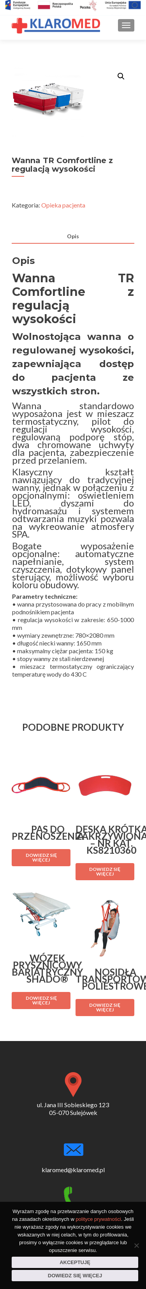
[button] (121, 76)
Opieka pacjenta (63, 205)
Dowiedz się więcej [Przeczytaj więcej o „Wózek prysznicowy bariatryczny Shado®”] (41, 1000)
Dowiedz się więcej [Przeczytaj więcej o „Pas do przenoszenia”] (41, 857)
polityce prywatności (98, 1219)
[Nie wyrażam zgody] (136, 1245)
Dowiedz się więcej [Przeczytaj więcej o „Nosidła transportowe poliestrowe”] (104, 1007)
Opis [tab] (73, 236)
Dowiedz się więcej (75, 1275)
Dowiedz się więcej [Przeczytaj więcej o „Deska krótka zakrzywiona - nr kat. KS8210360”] (104, 871)
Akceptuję (75, 1262)
